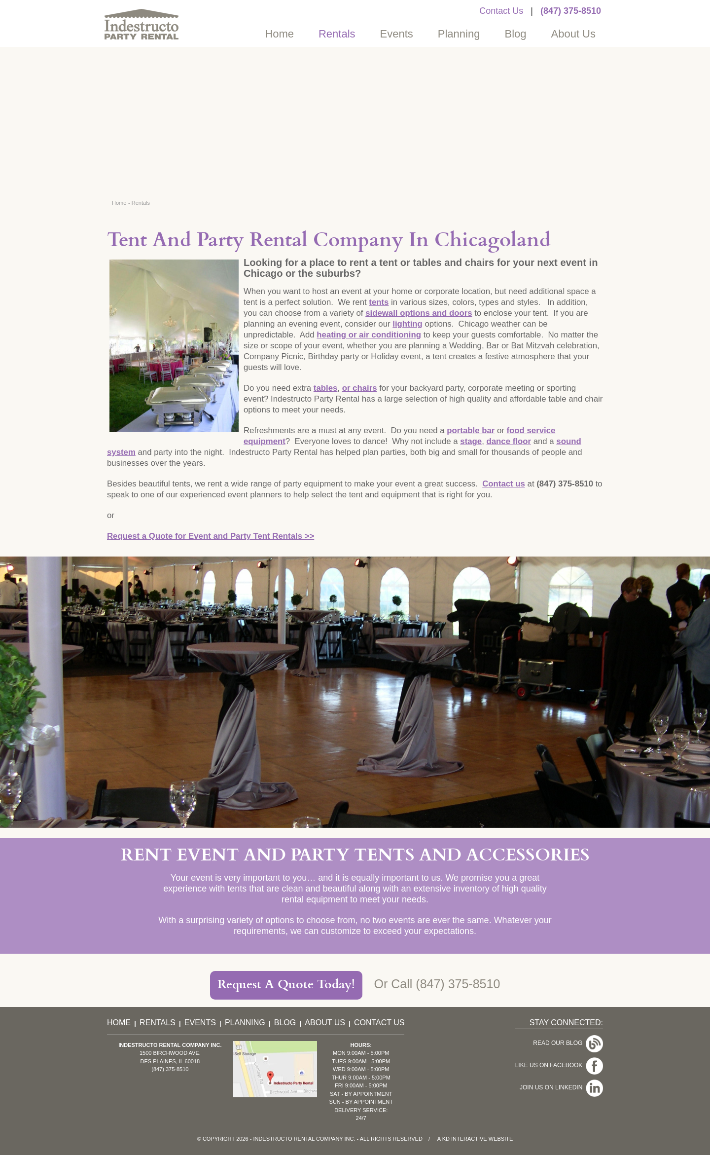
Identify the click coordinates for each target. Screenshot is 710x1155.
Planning (459, 34)
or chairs (359, 388)
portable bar (471, 430)
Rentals (337, 34)
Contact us (503, 483)
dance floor (509, 441)
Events (396, 34)
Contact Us (501, 11)
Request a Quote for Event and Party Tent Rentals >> (210, 536)
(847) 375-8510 (570, 11)
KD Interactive (464, 1139)
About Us (573, 34)
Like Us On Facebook (559, 1065)
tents (379, 302)
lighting (407, 324)
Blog (515, 34)
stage (471, 441)
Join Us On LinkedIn (561, 1087)
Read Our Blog (568, 1043)
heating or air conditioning (369, 334)
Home (279, 34)
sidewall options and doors (418, 313)
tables (326, 388)
